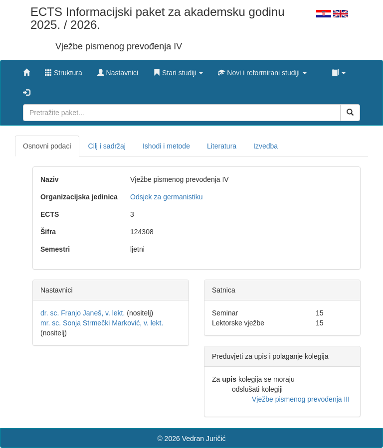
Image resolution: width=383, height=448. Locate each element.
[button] (178, 70)
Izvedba (265, 146)
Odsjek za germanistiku (166, 197)
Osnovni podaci (47, 146)
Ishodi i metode (166, 146)
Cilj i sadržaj (107, 146)
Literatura (221, 146)
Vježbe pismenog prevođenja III (301, 399)
